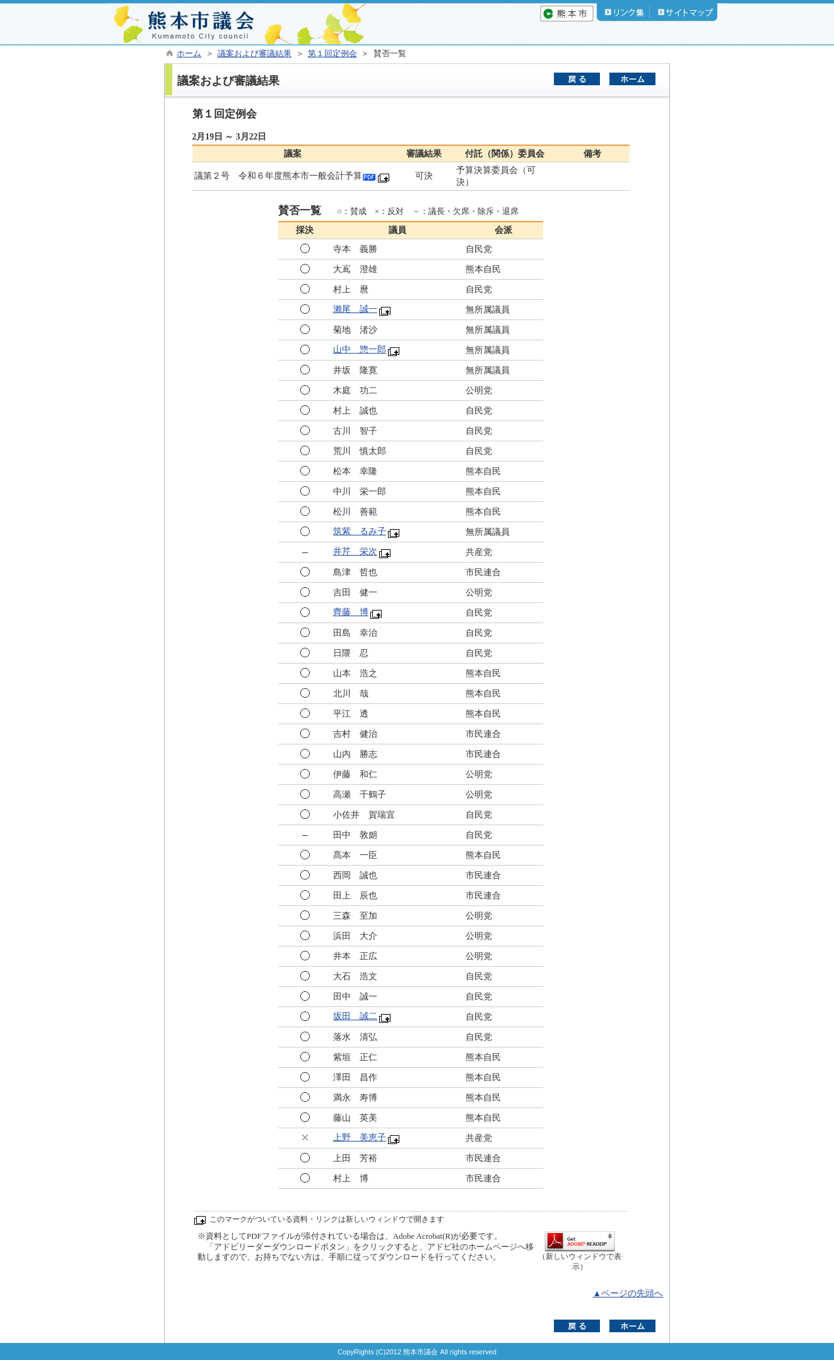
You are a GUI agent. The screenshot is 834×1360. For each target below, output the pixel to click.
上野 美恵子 (359, 1137)
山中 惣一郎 (359, 349)
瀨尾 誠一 (355, 309)
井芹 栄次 (355, 551)
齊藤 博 (350, 612)
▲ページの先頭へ (627, 1293)
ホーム (189, 53)
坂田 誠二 (355, 1016)
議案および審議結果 (254, 53)
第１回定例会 (332, 53)
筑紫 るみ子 (359, 531)
